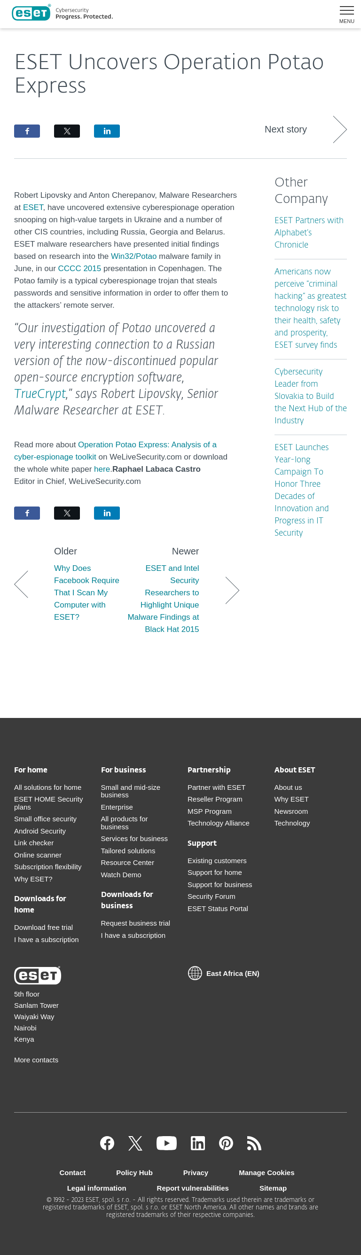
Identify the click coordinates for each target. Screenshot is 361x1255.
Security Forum (211, 896)
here (102, 469)
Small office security (45, 819)
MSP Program (210, 811)
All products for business (124, 823)
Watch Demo (121, 875)
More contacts (36, 1060)
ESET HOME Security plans (48, 803)
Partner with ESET (216, 787)
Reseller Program (215, 799)
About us (288, 787)
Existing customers (217, 861)
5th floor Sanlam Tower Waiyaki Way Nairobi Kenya (36, 1016)
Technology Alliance (219, 823)
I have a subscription (46, 939)
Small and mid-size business (131, 791)
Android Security (40, 831)
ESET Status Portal (218, 908)
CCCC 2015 (80, 268)
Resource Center (127, 862)
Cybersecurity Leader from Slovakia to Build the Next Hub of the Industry (311, 396)
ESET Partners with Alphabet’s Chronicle (309, 233)
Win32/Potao (134, 256)
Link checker (34, 843)
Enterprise (117, 807)
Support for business (220, 885)
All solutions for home (47, 787)
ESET (33, 207)
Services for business (134, 838)
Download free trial (43, 927)
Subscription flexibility (47, 867)
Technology (292, 823)
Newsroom (291, 811)
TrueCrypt (40, 395)
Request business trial (136, 923)
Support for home (215, 872)
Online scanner (38, 855)
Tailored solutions (128, 851)
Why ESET (292, 799)
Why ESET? (33, 879)
